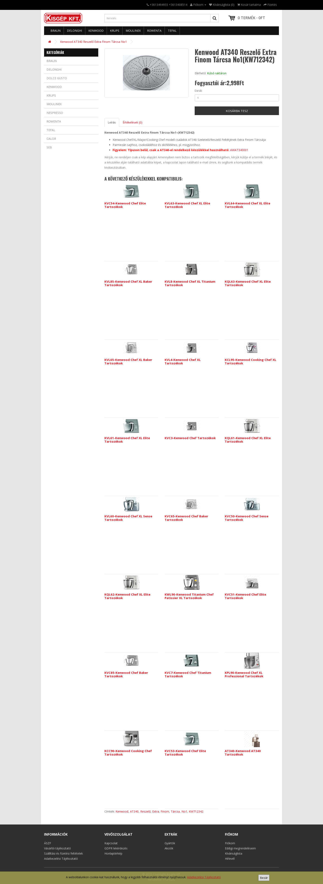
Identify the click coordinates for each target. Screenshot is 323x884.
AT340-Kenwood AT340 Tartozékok (243, 752)
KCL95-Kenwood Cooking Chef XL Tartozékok (250, 361)
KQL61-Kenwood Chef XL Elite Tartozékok (248, 439)
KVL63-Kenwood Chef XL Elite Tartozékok (187, 205)
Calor (51, 139)
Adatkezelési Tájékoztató (204, 877)
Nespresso (55, 113)
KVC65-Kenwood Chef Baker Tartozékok (186, 518)
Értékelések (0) (132, 122)
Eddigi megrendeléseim (240, 848)
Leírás (112, 122)
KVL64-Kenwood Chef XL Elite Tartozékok (247, 205)
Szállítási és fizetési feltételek (63, 853)
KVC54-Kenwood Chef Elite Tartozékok (125, 205)
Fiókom (230, 843)
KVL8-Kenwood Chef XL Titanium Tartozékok (190, 283)
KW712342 (196, 811)
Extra (155, 811)
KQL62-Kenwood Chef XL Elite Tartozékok (127, 596)
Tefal (172, 31)
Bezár (264, 878)
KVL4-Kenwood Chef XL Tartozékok (183, 361)
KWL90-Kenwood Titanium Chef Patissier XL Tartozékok (189, 596)
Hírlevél (230, 859)
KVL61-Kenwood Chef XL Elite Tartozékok (127, 439)
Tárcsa (175, 811)
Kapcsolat (111, 843)
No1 (184, 811)
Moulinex (133, 31)
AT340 (134, 811)
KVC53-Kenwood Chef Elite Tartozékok (185, 752)
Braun (55, 31)
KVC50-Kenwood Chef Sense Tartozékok (246, 518)
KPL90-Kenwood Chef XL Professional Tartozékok (244, 674)
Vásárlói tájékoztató (57, 848)
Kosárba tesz (237, 111)
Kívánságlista (233, 853)
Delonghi (74, 31)
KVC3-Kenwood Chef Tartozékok (190, 438)
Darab (198, 90)
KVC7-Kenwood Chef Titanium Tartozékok (188, 674)
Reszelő (145, 811)
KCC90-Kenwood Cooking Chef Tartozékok (128, 752)
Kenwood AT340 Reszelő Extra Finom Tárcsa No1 (93, 42)
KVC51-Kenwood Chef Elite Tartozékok (245, 596)
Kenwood (96, 31)
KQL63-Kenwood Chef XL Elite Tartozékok (248, 283)
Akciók (169, 848)
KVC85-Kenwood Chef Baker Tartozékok (126, 674)
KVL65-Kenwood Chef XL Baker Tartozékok (128, 361)
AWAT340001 (239, 150)
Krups (114, 31)
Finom (165, 811)
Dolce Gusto (57, 78)
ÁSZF (47, 843)
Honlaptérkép (113, 853)
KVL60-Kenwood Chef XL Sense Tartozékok (128, 518)
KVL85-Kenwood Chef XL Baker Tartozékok (128, 283)
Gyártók (170, 843)
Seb (49, 147)
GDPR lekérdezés (116, 848)
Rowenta (154, 31)
